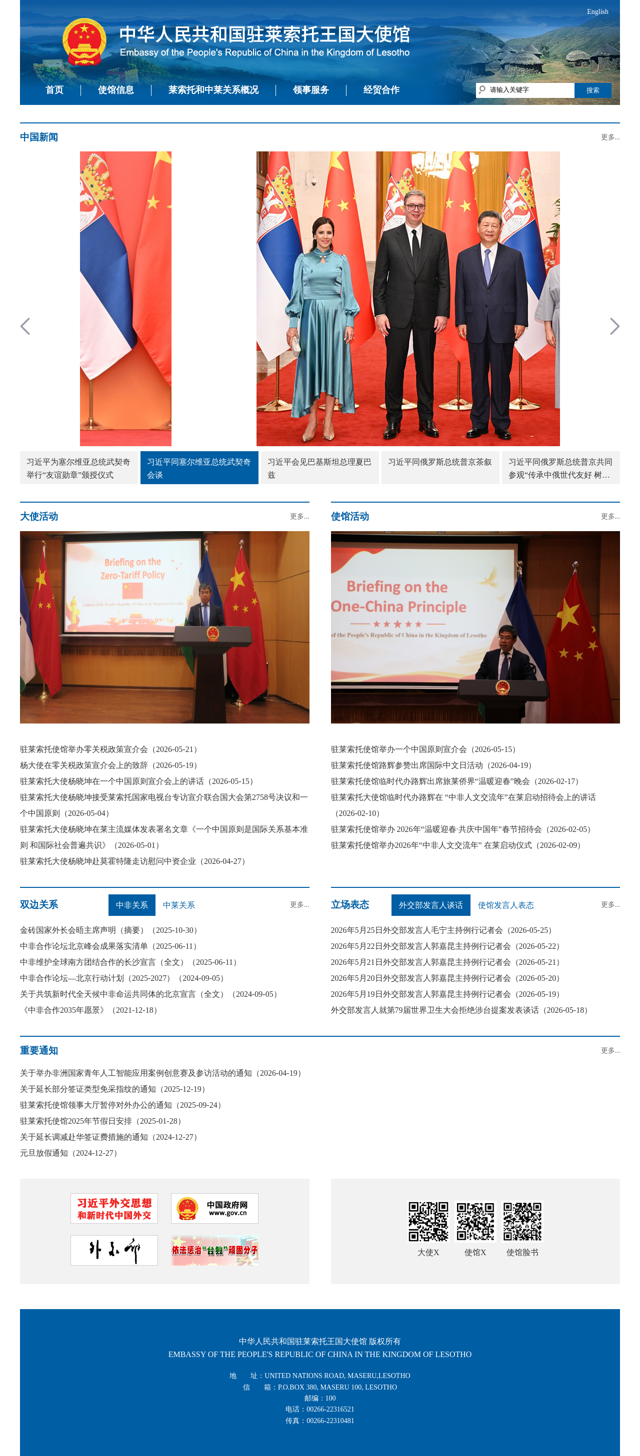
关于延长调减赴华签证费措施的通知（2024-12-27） (111, 1137)
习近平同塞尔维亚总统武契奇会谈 (199, 468)
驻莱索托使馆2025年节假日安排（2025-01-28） (103, 1121)
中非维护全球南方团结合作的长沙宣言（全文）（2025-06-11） (130, 962)
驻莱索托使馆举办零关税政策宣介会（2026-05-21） (111, 749)
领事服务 (311, 90)
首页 (55, 90)
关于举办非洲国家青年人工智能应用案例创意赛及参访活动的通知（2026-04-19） (163, 1073)
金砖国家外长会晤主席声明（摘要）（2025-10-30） (111, 930)
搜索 (593, 90)
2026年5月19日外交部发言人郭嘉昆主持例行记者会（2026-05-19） (447, 994)
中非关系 (132, 905)
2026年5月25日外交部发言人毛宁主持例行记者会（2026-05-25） (443, 930)
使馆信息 (116, 90)
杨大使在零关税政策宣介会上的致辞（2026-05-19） (111, 765)
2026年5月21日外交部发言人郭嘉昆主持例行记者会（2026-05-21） (447, 962)
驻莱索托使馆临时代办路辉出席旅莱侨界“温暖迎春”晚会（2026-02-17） (457, 781)
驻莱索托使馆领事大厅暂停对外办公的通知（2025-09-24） (123, 1105)
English (597, 11)
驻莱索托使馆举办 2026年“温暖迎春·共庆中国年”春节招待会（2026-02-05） (463, 829)
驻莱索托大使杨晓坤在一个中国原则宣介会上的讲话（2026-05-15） (139, 781)
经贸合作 (382, 90)
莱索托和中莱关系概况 (213, 90)
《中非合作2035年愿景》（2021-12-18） (91, 1010)
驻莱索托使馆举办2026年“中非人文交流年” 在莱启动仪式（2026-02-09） (458, 845)
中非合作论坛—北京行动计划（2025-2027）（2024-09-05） (124, 978)
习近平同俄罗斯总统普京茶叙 (440, 462)
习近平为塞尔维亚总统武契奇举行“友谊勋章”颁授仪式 (78, 468)
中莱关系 (179, 905)
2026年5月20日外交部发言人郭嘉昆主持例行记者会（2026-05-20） (447, 978)
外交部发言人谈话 (431, 905)
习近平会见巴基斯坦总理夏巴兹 (320, 468)
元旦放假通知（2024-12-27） (71, 1153)
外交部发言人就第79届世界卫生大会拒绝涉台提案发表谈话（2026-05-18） (461, 1010)
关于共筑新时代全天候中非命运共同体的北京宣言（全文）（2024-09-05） (151, 994)
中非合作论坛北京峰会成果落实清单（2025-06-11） (110, 946)
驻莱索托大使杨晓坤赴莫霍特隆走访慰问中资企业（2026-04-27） (135, 861)
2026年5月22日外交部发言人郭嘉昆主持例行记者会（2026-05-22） (447, 946)
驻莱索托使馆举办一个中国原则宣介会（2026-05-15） (425, 749)
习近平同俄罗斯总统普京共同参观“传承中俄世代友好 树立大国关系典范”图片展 (560, 469)
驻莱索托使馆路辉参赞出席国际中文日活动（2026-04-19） (433, 765)
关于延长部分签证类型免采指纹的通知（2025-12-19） (115, 1089)
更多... (610, 137)
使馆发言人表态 (506, 905)
